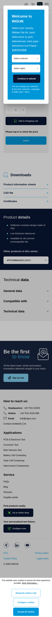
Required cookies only (26, 593)
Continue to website (26, 79)
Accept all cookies (25, 612)
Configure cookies (25, 602)
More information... (30, 583)
